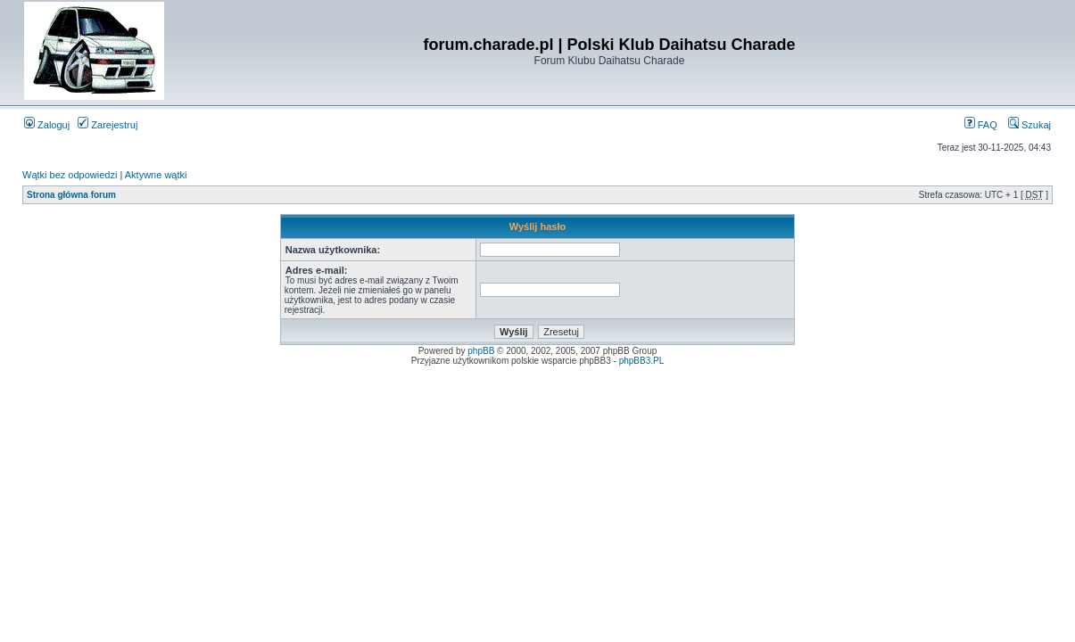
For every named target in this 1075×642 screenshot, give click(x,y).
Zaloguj (47, 124)
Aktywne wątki (156, 174)
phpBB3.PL (642, 361)
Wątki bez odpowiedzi (69, 174)
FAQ (980, 124)
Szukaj (1029, 124)
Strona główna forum (71, 195)
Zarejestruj (107, 124)
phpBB (480, 351)
